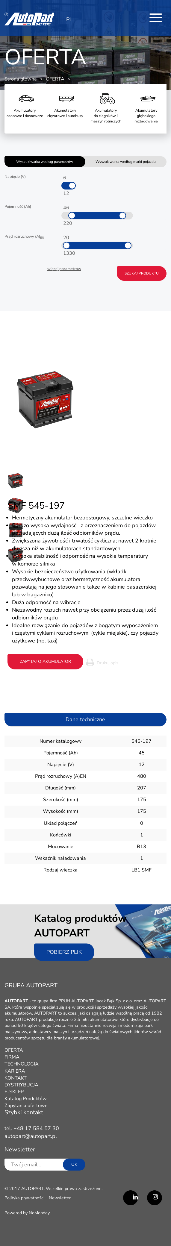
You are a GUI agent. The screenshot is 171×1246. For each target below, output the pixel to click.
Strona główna (20, 79)
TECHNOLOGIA (21, 1064)
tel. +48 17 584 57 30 (31, 1128)
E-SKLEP (14, 1092)
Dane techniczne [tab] (85, 719)
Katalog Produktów (25, 1098)
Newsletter (60, 1198)
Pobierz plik (64, 951)
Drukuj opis (107, 663)
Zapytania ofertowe (26, 1105)
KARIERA (14, 1071)
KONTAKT (15, 1078)
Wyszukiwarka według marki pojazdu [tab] (126, 161)
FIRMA (11, 1057)
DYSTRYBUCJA (21, 1085)
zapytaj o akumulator (45, 661)
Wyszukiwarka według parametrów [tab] (44, 161)
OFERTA (55, 79)
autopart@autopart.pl (30, 1136)
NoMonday (39, 1213)
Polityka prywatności (24, 1198)
